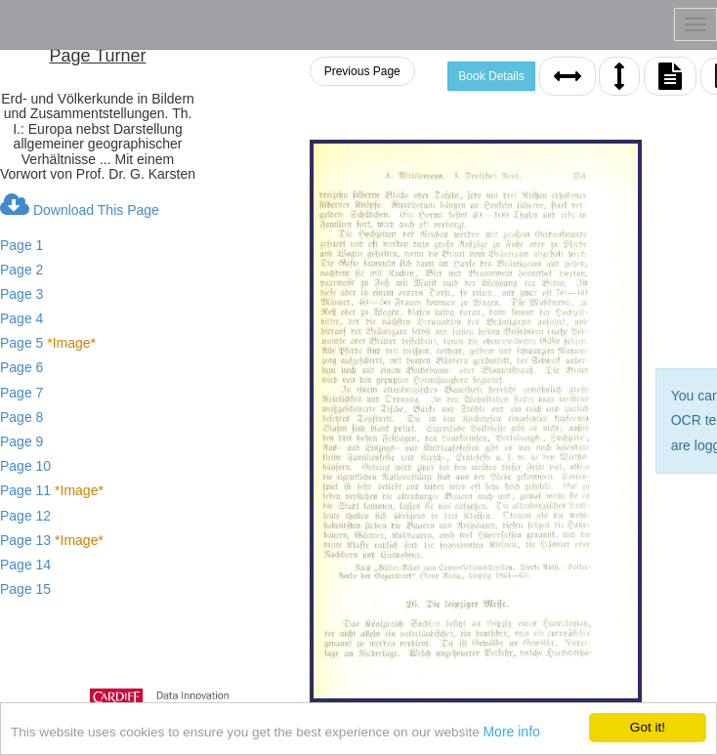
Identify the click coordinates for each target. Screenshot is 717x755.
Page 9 (21, 441)
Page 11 (52, 490)
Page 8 (21, 417)
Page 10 (25, 466)
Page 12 (25, 516)
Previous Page (362, 71)
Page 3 (21, 294)
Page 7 (21, 392)
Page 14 (25, 564)
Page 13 (52, 540)
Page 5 (48, 343)
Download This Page (79, 205)
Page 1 (21, 245)
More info (513, 744)
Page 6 (21, 367)
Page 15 (25, 589)
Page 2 (21, 269)
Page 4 (21, 318)
